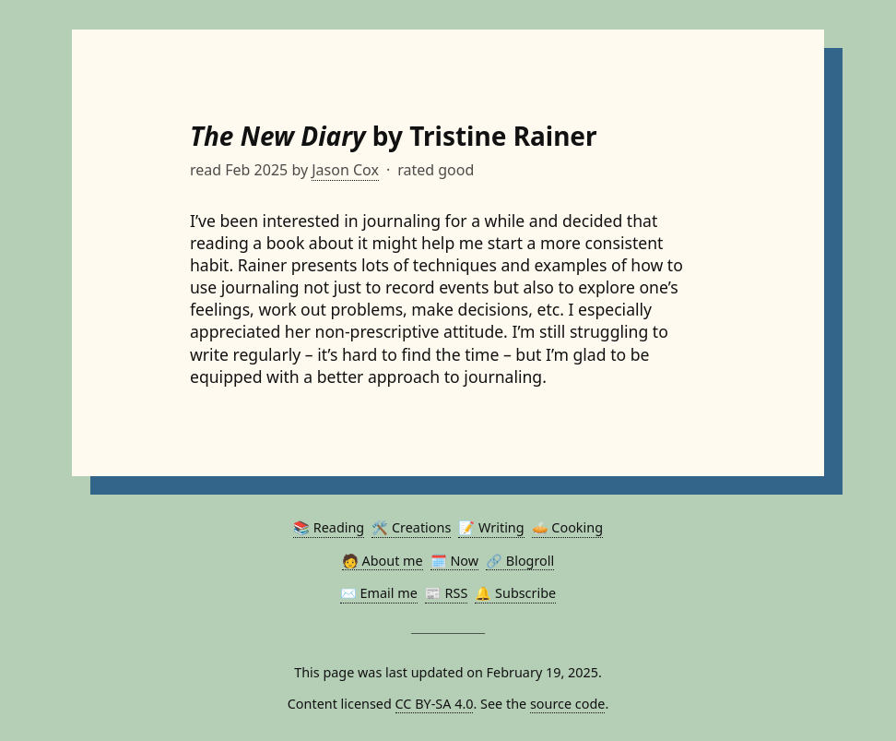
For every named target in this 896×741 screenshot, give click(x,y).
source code (568, 703)
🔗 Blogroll (520, 560)
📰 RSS (446, 593)
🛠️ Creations (411, 527)
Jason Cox (345, 170)
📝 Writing (491, 527)
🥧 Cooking (567, 527)
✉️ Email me (379, 593)
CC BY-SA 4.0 (434, 703)
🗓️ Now (454, 560)
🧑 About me (382, 560)
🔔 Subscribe (515, 593)
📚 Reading (328, 527)
